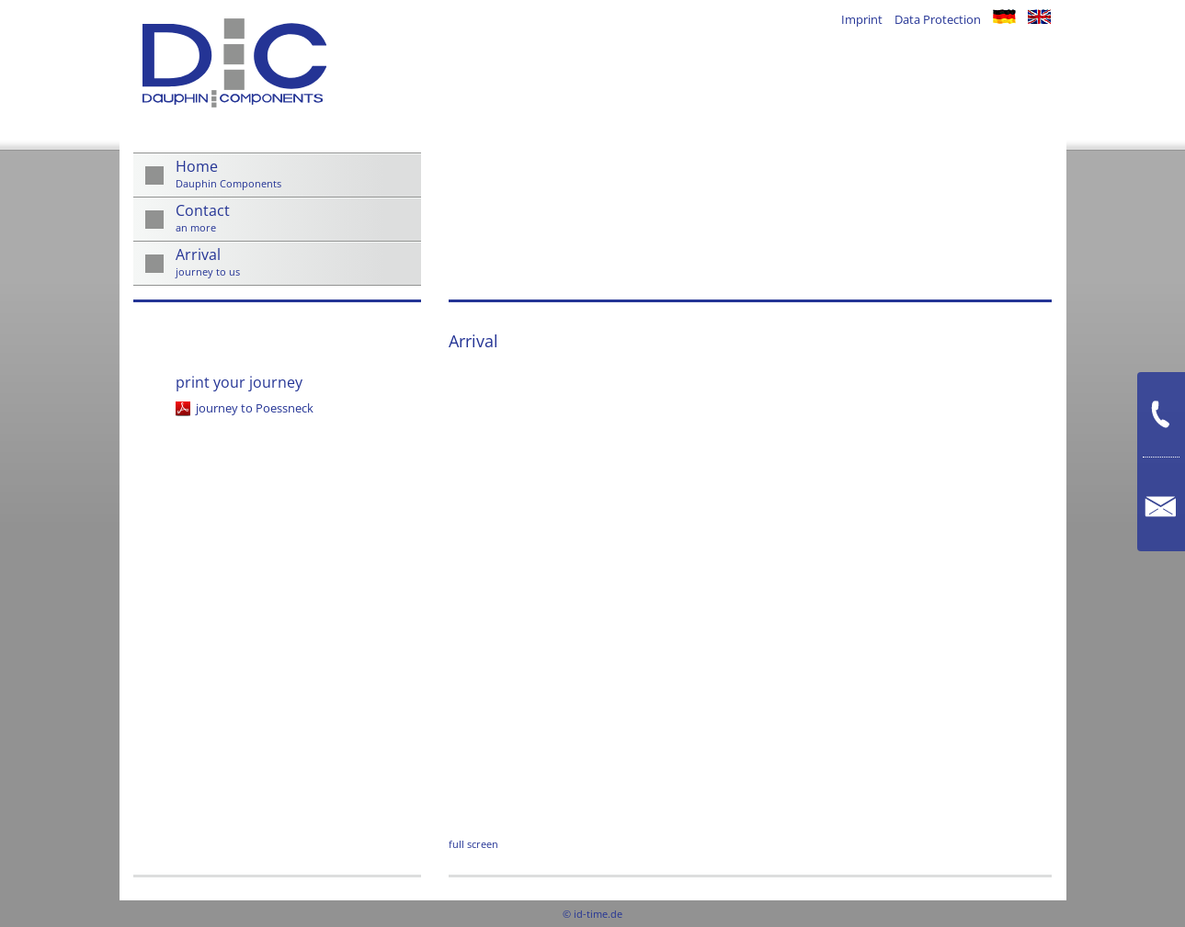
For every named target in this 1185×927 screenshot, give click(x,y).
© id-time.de (592, 914)
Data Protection (937, 19)
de (1004, 16)
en (1039, 16)
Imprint (862, 19)
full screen (473, 844)
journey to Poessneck (254, 408)
